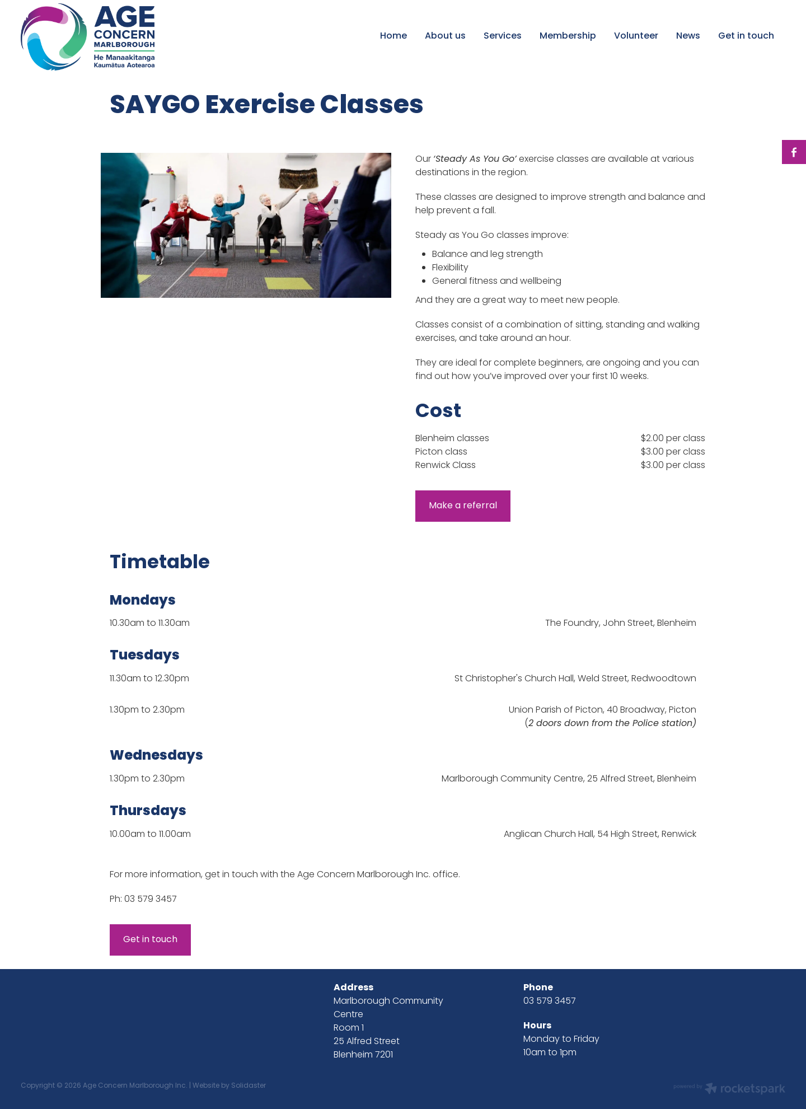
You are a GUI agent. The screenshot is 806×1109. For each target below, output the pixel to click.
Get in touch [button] (150, 940)
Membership (568, 36)
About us (445, 36)
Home (393, 36)
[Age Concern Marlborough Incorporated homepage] (97, 37)
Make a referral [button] (463, 506)
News (688, 36)
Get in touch (746, 36)
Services (503, 36)
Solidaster (248, 1086)
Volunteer (636, 36)
